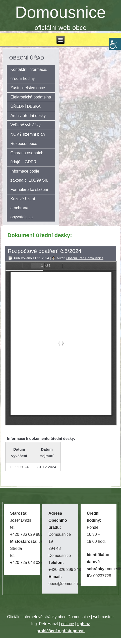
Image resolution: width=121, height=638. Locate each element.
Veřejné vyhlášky (26, 125)
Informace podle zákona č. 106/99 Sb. (29, 175)
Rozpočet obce (24, 143)
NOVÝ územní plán (28, 134)
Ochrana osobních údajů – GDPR (27, 157)
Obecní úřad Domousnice (84, 258)
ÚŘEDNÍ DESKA (26, 106)
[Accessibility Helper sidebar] (115, 44)
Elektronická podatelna (31, 97)
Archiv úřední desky (28, 116)
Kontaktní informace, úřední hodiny (29, 74)
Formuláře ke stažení (29, 189)
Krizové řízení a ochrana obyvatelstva (23, 208)
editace (67, 624)
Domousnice (60, 12)
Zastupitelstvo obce (28, 88)
